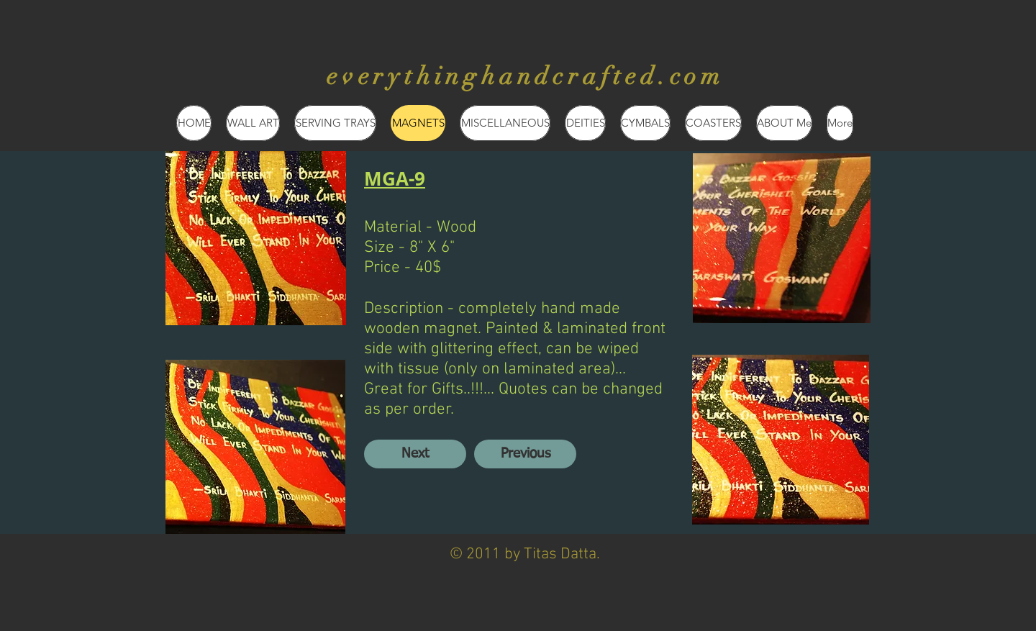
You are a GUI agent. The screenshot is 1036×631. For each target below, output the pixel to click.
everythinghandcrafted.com (525, 76)
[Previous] (525, 454)
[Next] (415, 454)
